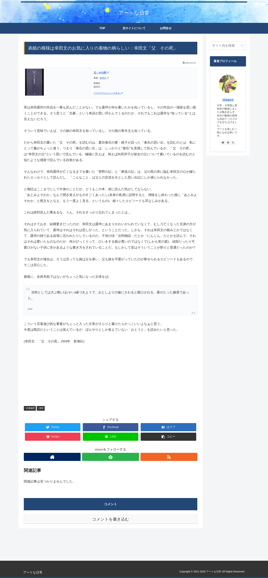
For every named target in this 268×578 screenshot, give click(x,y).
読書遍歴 (30, 408)
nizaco (228, 100)
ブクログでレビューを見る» (108, 93)
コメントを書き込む (110, 519)
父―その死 (101, 72)
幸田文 (104, 78)
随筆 (40, 408)
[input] (228, 46)
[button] (242, 46)
